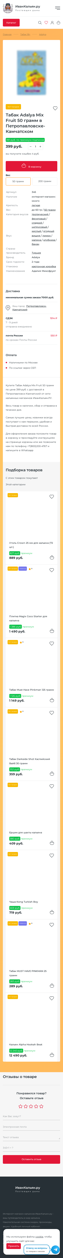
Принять (13, 1246)
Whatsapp (27, 450)
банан (35, 244)
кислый (37, 231)
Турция (36, 252)
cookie (39, 1236)
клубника (49, 239)
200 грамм (44, 181)
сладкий (37, 222)
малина (37, 239)
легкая (36, 205)
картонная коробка (44, 266)
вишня (36, 235)
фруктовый (39, 218)
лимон (47, 235)
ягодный (48, 231)
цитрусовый (40, 226)
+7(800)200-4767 (37, 446)
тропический (40, 214)
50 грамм (50, 209)
